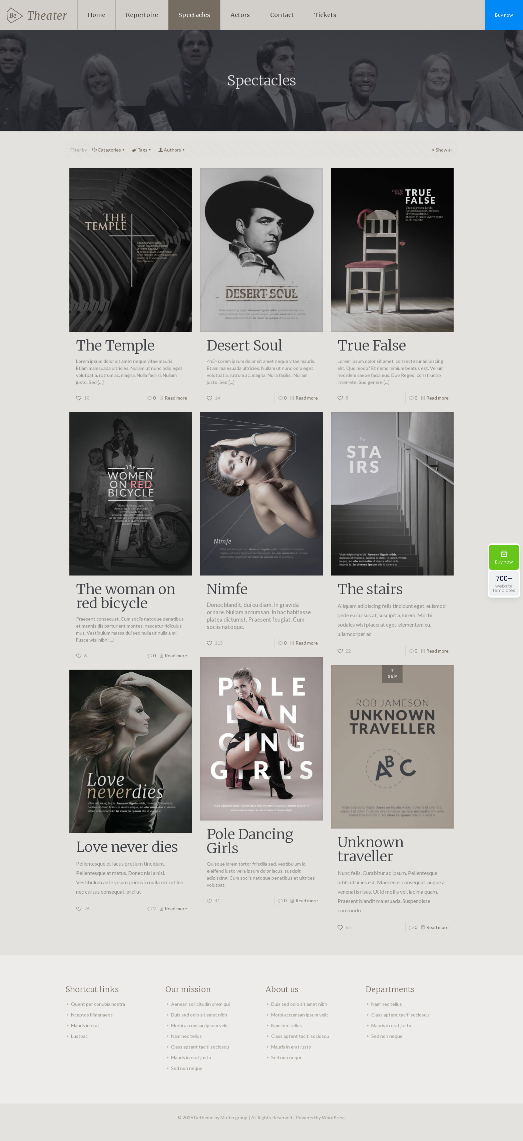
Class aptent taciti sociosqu (200, 1047)
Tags (142, 150)
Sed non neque (186, 1068)
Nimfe (227, 589)
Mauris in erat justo (191, 1057)
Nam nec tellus (186, 1036)
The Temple (115, 345)
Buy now (504, 15)
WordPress (334, 1117)
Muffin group (233, 1117)
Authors (172, 150)
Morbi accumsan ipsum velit (199, 1025)
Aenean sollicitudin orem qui (200, 1004)
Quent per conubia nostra (98, 1004)
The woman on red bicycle (125, 596)
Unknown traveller (371, 849)
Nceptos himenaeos (92, 1014)
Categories (109, 150)
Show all (442, 150)
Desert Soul (245, 345)
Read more (176, 398)
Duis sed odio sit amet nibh (199, 1014)
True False (372, 345)
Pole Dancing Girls (250, 841)
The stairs (370, 589)
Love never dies (127, 847)
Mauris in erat (85, 1025)
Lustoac (79, 1036)
